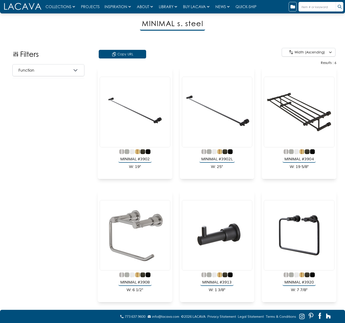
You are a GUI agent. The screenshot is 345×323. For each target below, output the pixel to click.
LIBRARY (168, 6)
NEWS (223, 6)
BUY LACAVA (197, 6)
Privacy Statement (221, 316)
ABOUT (145, 6)
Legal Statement (251, 316)
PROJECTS (91, 6)
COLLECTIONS (61, 6)
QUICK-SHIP (246, 6)
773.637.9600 (132, 316)
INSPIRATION (118, 6)
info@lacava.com (163, 316)
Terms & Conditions (281, 316)
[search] (339, 7)
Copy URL (122, 54)
